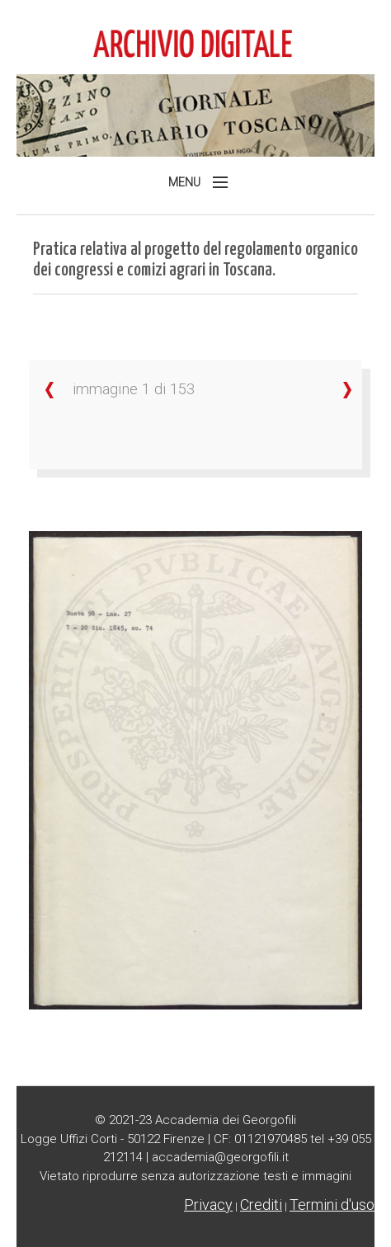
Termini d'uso (332, 1204)
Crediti (261, 1204)
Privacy (208, 1204)
